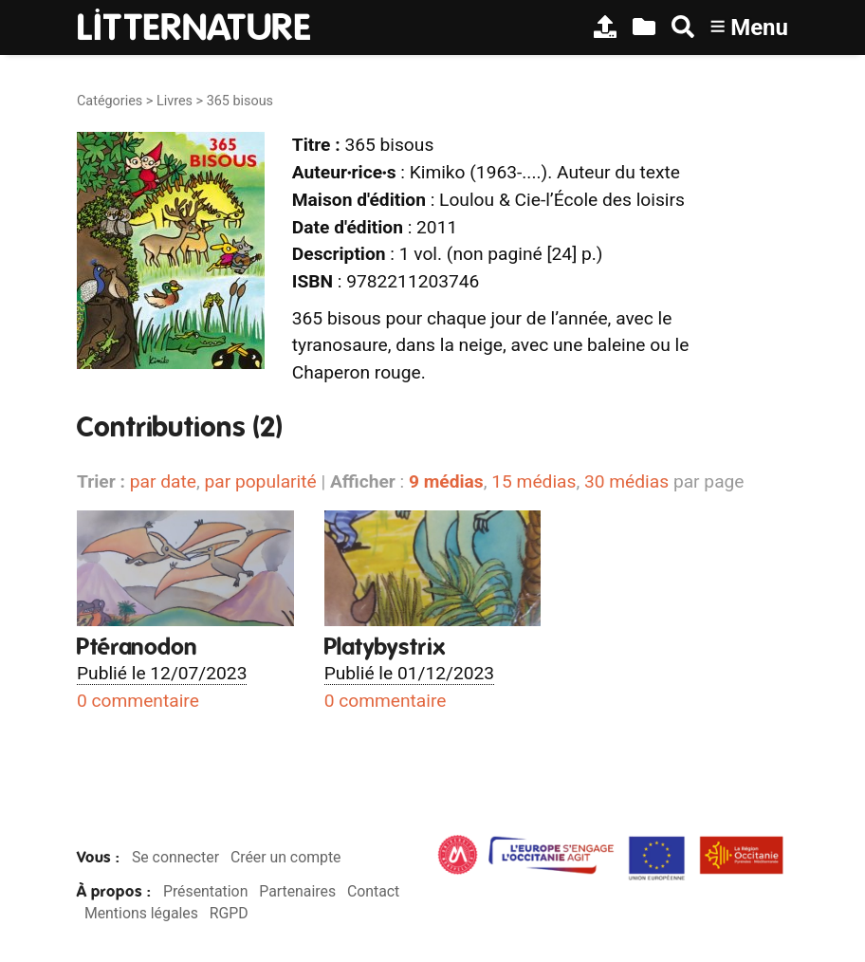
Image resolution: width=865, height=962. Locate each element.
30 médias (626, 481)
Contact (373, 891)
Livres (174, 101)
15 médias (533, 481)
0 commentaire (138, 701)
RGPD (229, 913)
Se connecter (175, 857)
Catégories (109, 101)
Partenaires (297, 891)
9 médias (446, 481)
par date (163, 481)
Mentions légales (141, 913)
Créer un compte (285, 857)
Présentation (205, 891)
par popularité (260, 481)
